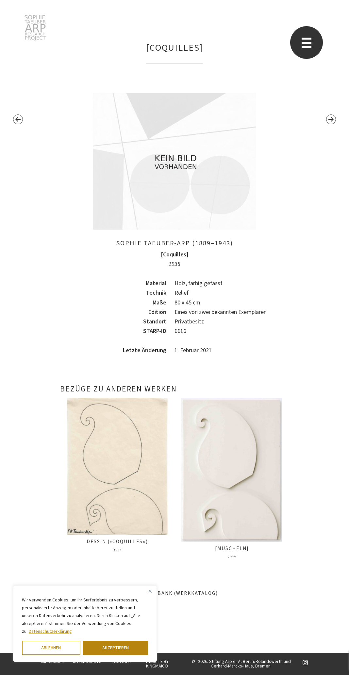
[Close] (150, 591)
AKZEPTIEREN (115, 648)
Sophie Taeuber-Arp (35, 28)
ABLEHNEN (51, 648)
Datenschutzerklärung (50, 631)
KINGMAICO (157, 666)
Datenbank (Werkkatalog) (174, 593)
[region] (85, 623)
